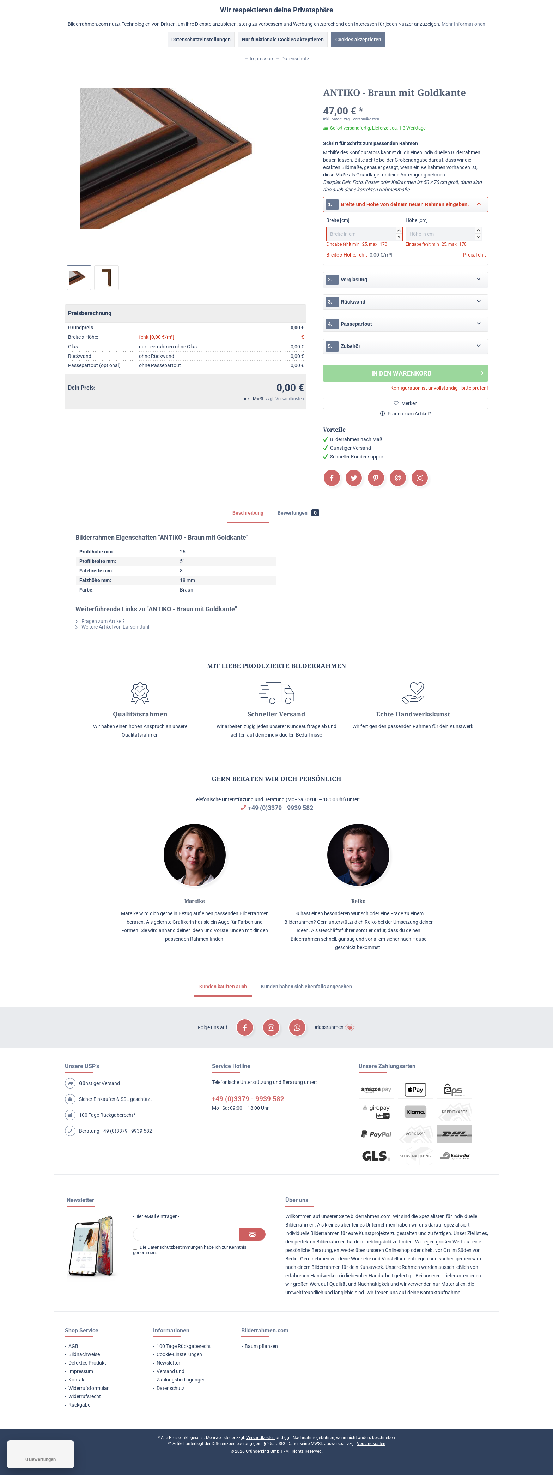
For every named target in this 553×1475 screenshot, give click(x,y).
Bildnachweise (84, 1354)
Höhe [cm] (444, 229)
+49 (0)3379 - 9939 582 (280, 807)
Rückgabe (79, 1405)
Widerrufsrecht (84, 1396)
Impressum (80, 1371)
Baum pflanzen (261, 1346)
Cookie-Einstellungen (179, 1354)
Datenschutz (170, 1388)
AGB (73, 1346)
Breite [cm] (364, 229)
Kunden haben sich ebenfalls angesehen (306, 986)
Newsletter (168, 1363)
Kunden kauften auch (223, 986)
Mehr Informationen (463, 24)
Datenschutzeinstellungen (201, 39)
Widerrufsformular (88, 1388)
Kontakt (77, 1380)
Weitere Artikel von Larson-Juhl (112, 627)
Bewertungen (298, 512)
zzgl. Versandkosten (285, 398)
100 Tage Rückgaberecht (184, 1346)
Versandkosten (260, 1437)
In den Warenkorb (427, 372)
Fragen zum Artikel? (405, 413)
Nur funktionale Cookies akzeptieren (283, 39)
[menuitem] (100, 1346)
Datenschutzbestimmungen (175, 1247)
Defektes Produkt (87, 1363)
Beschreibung (247, 513)
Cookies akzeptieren (358, 39)
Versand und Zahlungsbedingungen (181, 1375)
